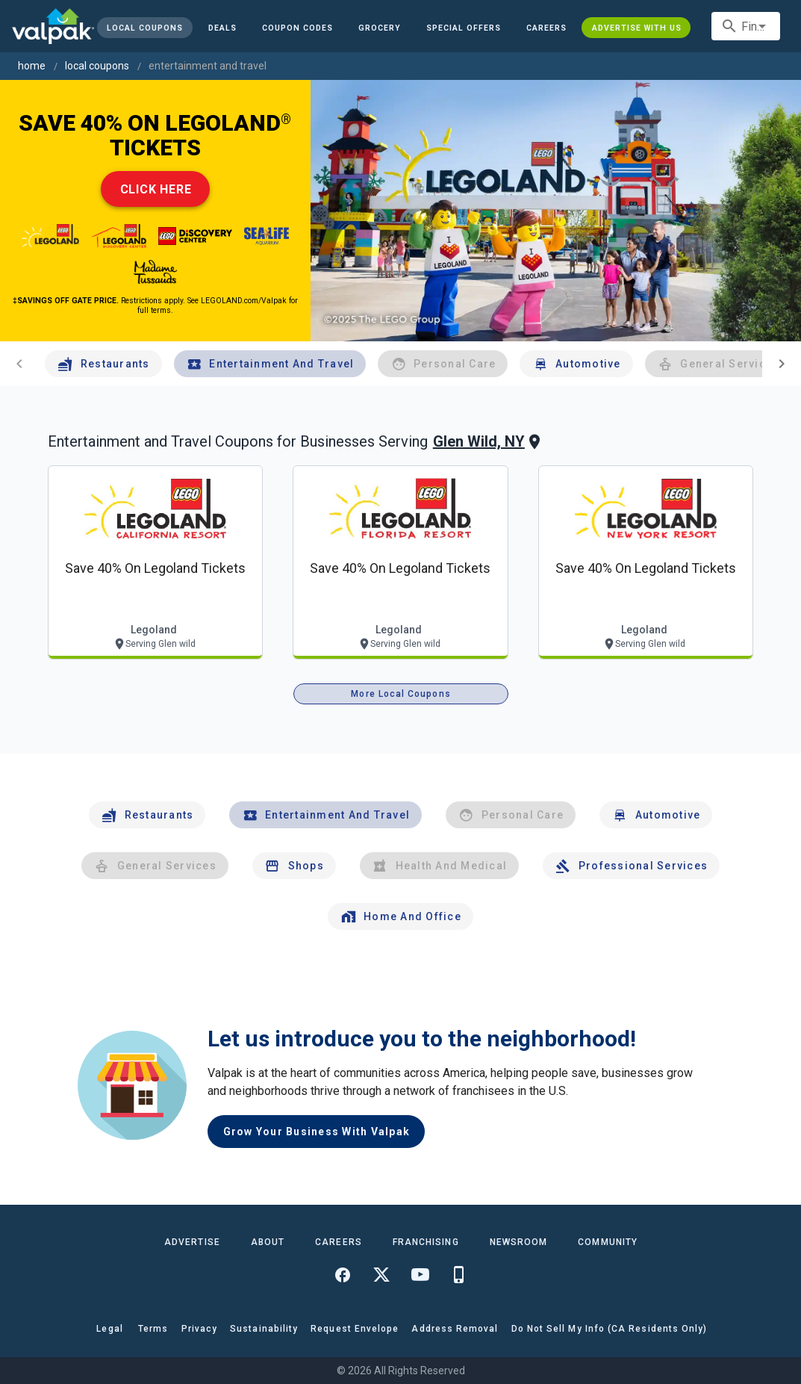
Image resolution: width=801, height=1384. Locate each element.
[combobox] (745, 26)
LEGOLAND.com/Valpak (244, 300)
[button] (464, 27)
